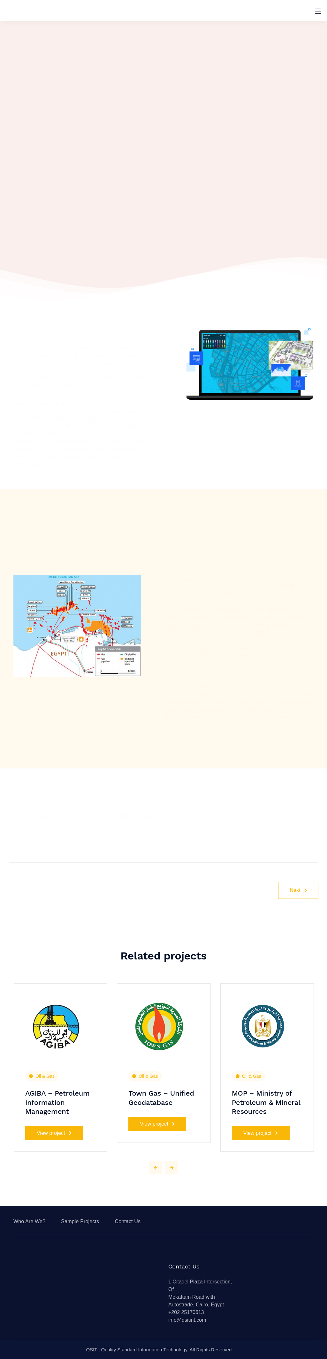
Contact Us (128, 1221)
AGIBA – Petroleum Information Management (57, 1102)
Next (298, 890)
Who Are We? (29, 1221)
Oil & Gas (45, 1076)
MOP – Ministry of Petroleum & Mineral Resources (266, 1102)
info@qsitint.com (187, 1320)
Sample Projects (80, 1221)
